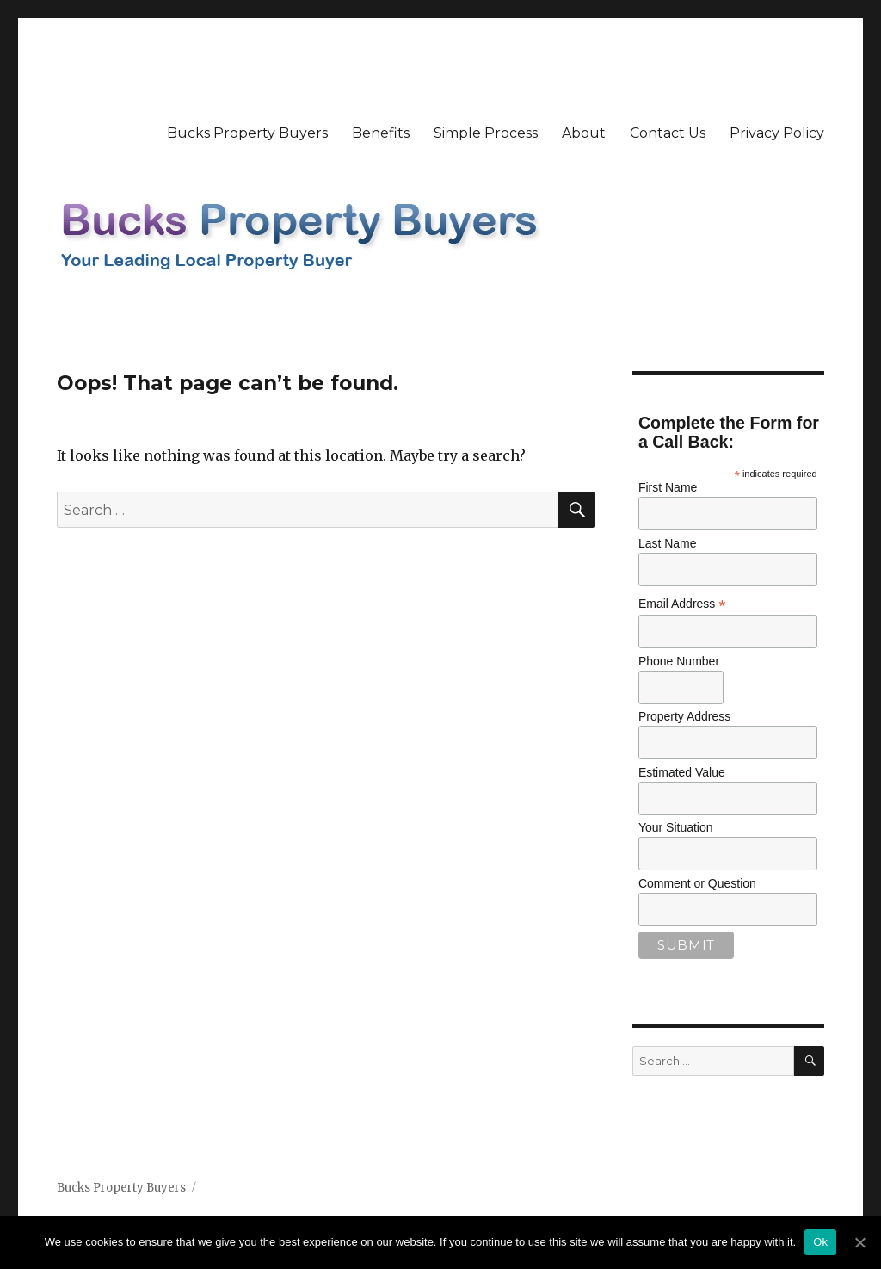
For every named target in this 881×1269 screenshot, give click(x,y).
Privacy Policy (777, 133)
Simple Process (486, 133)
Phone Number (678, 661)
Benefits (381, 133)
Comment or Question (697, 883)
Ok (820, 1241)
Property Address (684, 716)
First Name (667, 487)
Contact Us (667, 133)
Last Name (667, 543)
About (584, 133)
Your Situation (675, 827)
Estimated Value (681, 772)
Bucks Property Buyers (247, 133)
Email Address (682, 604)
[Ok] (859, 1242)
